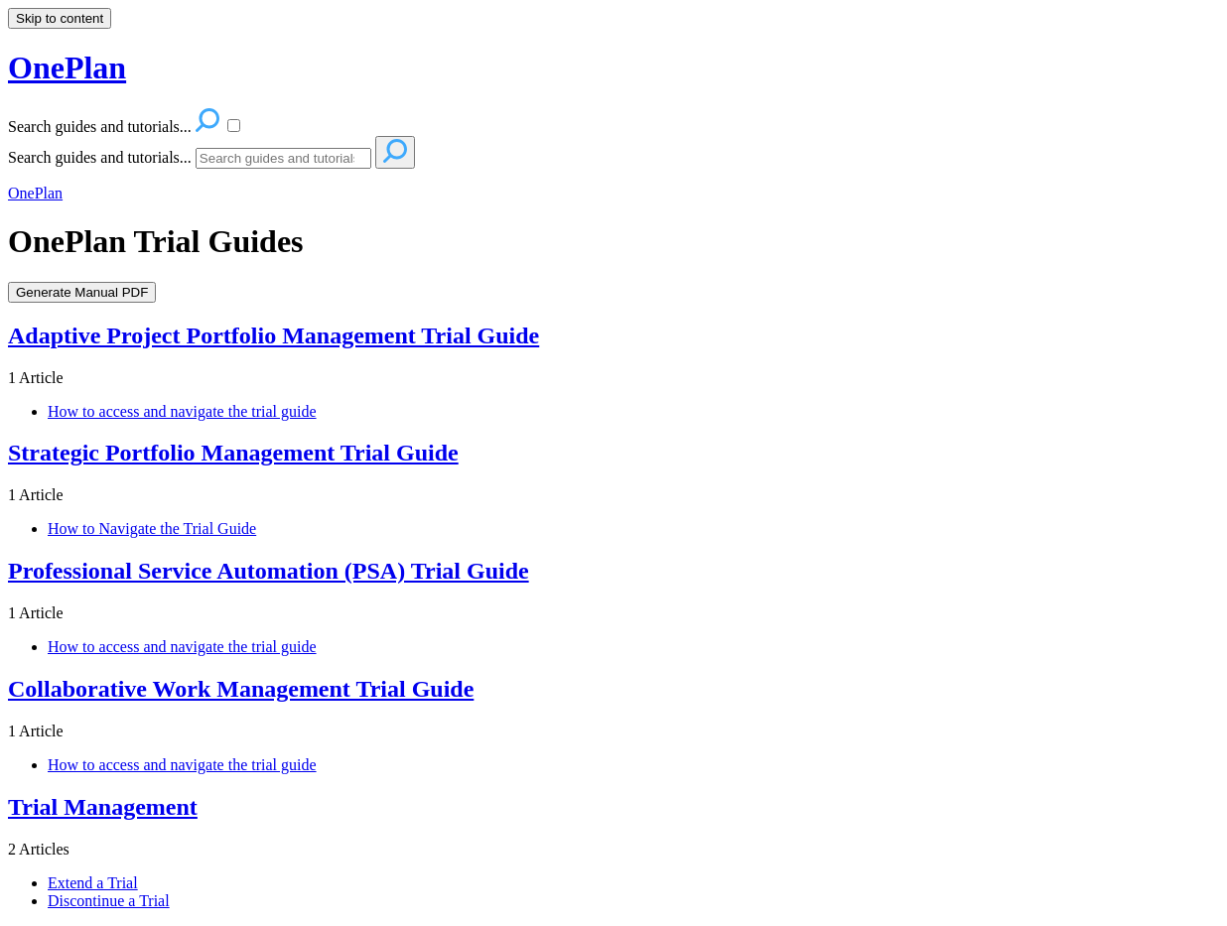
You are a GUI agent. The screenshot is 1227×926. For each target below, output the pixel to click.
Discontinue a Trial (109, 900)
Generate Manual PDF (82, 292)
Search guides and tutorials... (100, 157)
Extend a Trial (93, 882)
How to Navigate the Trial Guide (152, 528)
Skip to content (59, 18)
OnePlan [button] (67, 67)
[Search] (283, 158)
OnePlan (35, 193)
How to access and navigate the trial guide (182, 411)
